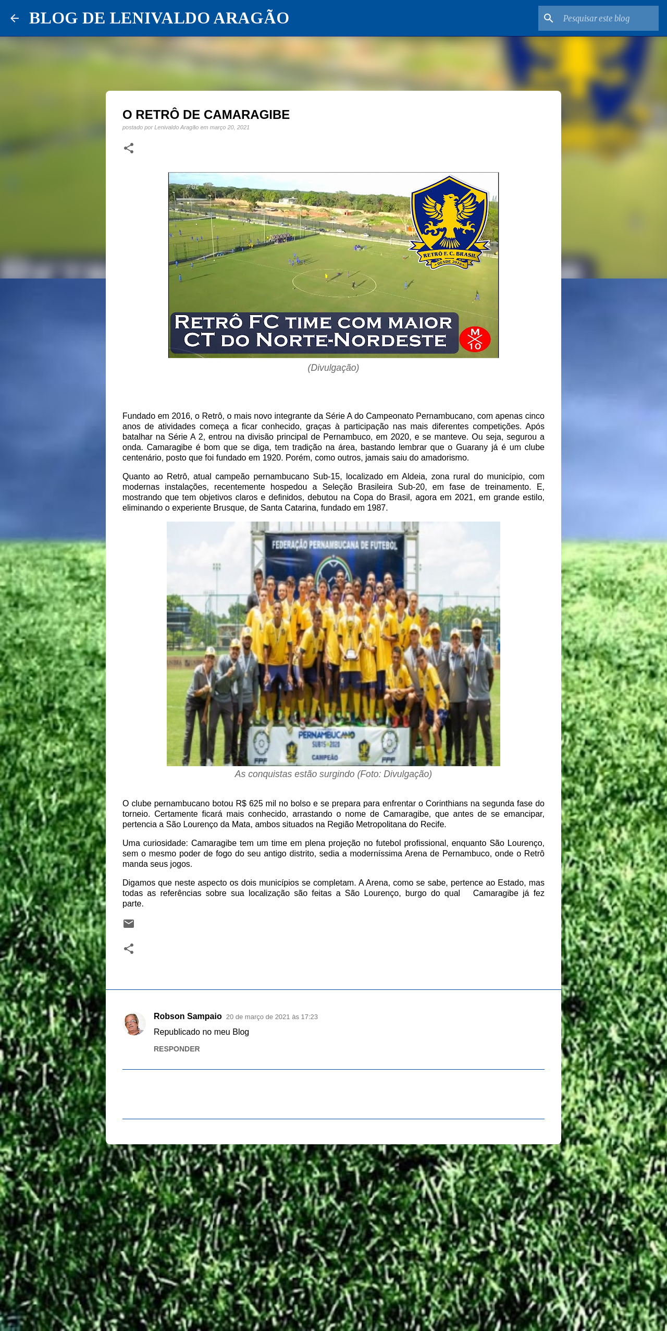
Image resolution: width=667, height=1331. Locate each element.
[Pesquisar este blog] (604, 18)
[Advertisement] (333, 1233)
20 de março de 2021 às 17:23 (272, 1017)
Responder (177, 1049)
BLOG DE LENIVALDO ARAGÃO (159, 17)
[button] (128, 148)
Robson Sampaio (188, 1016)
